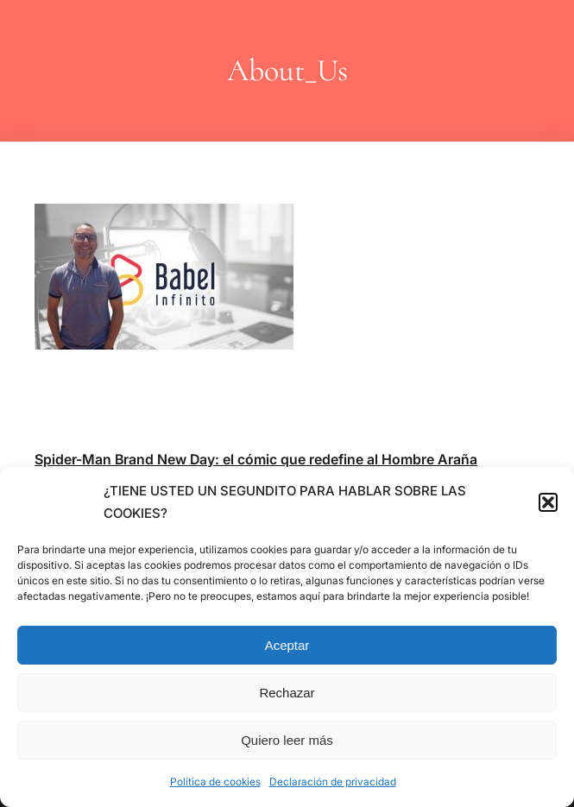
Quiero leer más (287, 740)
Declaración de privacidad (332, 781)
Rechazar (286, 692)
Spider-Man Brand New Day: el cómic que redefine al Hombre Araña (256, 459)
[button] (548, 502)
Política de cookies (215, 781)
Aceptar (287, 645)
